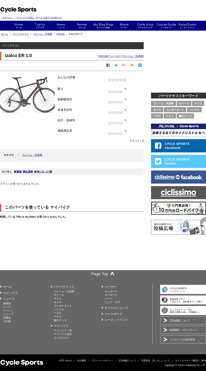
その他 (7, 321)
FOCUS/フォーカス (109, 56)
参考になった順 (43, 171)
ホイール (184, 103)
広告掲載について (180, 320)
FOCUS (60, 34)
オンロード (111, 291)
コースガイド (166, 26)
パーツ (108, 298)
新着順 (18, 171)
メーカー (124, 26)
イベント (8, 310)
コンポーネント (175, 109)
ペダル (157, 115)
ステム (170, 115)
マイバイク (61, 325)
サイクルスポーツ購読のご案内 (190, 360)
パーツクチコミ (20, 34)
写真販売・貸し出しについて (155, 360)
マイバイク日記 (63, 333)
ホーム (18, 26)
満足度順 (28, 171)
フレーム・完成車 (42, 34)
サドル (198, 103)
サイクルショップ (116, 307)
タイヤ (157, 109)
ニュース (60, 26)
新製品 (7, 303)
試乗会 (7, 317)
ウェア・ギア (112, 302)
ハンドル (194, 109)
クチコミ (82, 26)
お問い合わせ (65, 360)
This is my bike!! (103, 26)
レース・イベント (187, 26)
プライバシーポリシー (102, 360)
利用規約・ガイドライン (184, 329)
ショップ (145, 26)
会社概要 (81, 360)
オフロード (111, 294)
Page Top (99, 274)
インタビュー (61, 337)
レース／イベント (116, 319)
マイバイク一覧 (63, 330)
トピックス (39, 26)
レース (7, 306)
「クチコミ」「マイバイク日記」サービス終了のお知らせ (31, 17)
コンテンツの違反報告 (182, 339)
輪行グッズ (185, 115)
